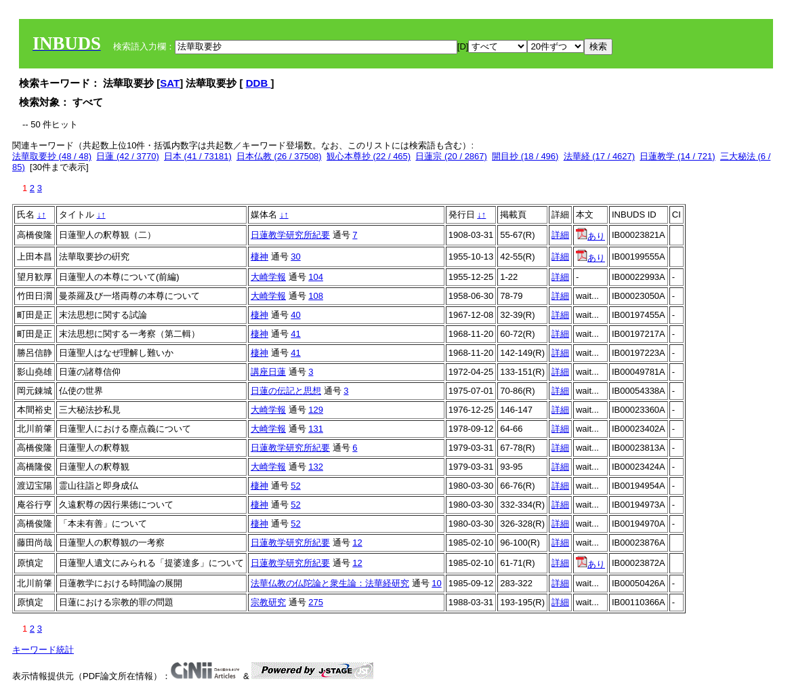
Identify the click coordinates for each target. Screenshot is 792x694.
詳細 (560, 235)
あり (590, 236)
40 (295, 315)
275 (315, 602)
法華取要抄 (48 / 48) (51, 156)
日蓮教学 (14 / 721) (677, 156)
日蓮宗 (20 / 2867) (451, 156)
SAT (170, 83)
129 (315, 410)
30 (295, 256)
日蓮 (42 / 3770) (127, 156)
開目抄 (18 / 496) (525, 156)
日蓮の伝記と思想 (286, 391)
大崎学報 (268, 277)
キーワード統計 (43, 650)
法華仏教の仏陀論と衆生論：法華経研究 (330, 583)
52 (295, 486)
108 (315, 296)
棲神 (259, 256)
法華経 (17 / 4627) (599, 156)
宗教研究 (268, 602)
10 (436, 583)
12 (357, 542)
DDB (258, 83)
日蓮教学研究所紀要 (290, 235)
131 (315, 429)
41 (295, 334)
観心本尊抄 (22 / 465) (369, 156)
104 (315, 277)
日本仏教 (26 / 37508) (279, 156)
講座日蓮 (268, 372)
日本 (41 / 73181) (198, 156)
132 (315, 467)
